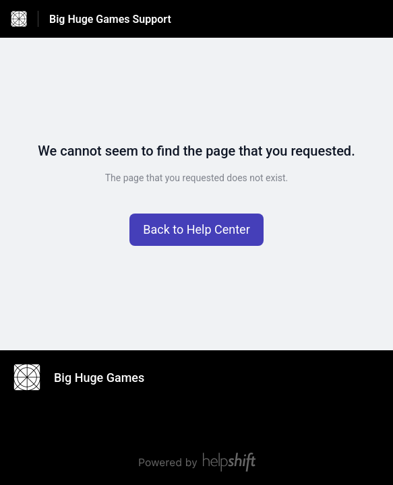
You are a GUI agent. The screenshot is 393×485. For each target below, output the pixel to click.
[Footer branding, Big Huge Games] (85, 377)
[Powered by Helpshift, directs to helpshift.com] (196, 462)
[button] (196, 229)
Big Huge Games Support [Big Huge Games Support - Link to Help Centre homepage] (110, 19)
